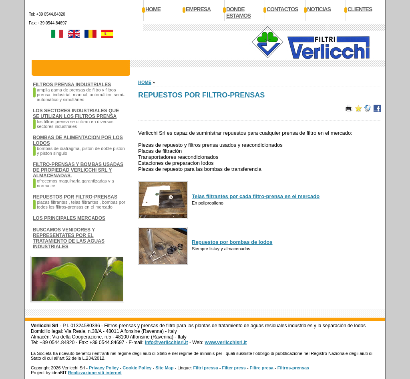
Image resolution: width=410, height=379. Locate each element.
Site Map (164, 367)
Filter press (234, 367)
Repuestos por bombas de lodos (232, 242)
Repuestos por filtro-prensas (75, 197)
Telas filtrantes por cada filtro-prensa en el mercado (256, 196)
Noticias (319, 9)
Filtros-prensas (293, 367)
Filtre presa (261, 367)
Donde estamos (238, 12)
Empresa (198, 9)
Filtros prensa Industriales (72, 84)
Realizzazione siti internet (95, 372)
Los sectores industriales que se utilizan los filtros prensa (76, 113)
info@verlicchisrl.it (166, 342)
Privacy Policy (104, 367)
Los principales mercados (69, 218)
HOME (144, 82)
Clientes (360, 9)
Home (153, 9)
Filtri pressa (205, 367)
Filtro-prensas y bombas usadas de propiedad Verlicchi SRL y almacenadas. (78, 170)
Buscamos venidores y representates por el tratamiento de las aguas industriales (69, 238)
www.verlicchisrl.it (226, 342)
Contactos (282, 9)
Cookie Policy (137, 367)
